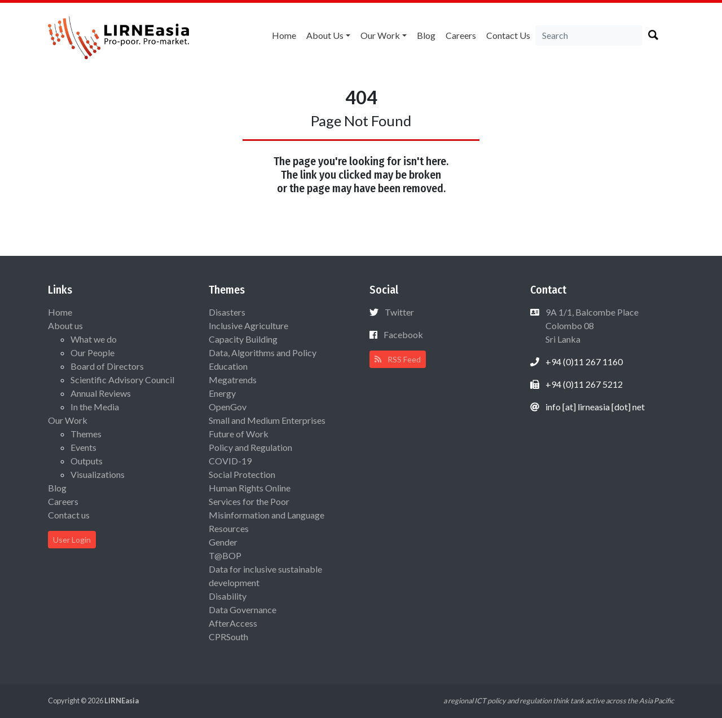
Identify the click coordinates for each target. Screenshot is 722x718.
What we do (94, 339)
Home (284, 35)
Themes (86, 433)
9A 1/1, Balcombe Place (591, 325)
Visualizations (98, 474)
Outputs (87, 460)
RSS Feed (398, 359)
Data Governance (242, 609)
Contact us (508, 35)
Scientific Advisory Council (122, 379)
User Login (72, 539)
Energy (222, 393)
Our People (93, 352)
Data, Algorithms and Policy (262, 352)
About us (325, 35)
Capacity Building (243, 339)
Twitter (399, 312)
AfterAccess (233, 623)
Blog (426, 35)
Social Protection (242, 474)
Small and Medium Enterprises (267, 420)
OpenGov (227, 406)
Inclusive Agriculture (248, 325)
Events (83, 447)
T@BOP (225, 555)
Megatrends (233, 379)
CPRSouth (228, 636)
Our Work (380, 35)
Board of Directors (107, 366)
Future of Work (238, 433)
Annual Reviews (101, 393)
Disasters (227, 312)
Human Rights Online (249, 487)
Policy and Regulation (250, 447)
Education (228, 366)
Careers (461, 35)
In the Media (95, 406)
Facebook (403, 334)
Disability (227, 596)
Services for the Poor (249, 501)
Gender (223, 542)
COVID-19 (230, 460)
